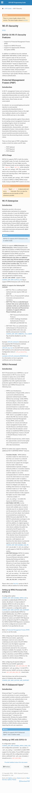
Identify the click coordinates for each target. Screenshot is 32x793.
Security (15, 583)
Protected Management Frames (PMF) (18, 630)
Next (26, 766)
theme (19, 778)
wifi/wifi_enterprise (13, 342)
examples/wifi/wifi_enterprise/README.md (15, 356)
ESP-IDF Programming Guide (17, 2)
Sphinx (10, 778)
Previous (6, 766)
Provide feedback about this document (16, 762)
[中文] (4, 30)
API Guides (8, 8)
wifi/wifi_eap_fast (7, 348)
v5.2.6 (25, 20)
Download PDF (25, 781)
